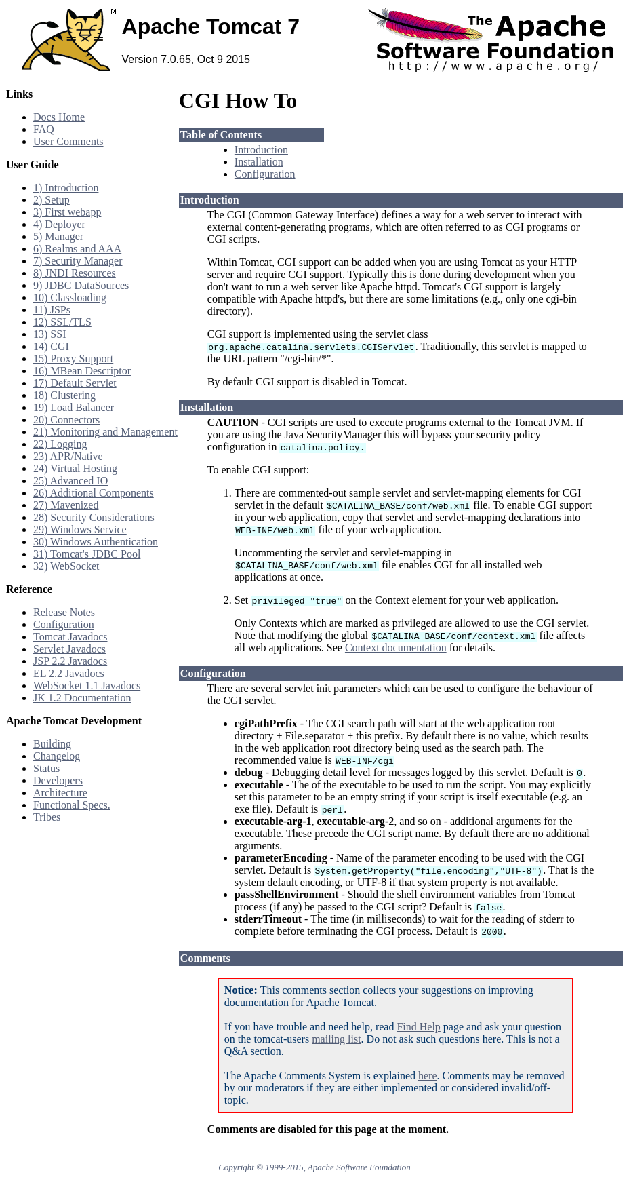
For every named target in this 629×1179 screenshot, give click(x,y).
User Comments (68, 141)
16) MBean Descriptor (82, 370)
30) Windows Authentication (95, 541)
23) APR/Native (68, 456)
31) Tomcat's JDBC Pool (86, 554)
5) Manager (58, 236)
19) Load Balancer (73, 407)
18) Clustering (64, 395)
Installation (259, 162)
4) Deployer (59, 224)
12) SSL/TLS (62, 322)
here (427, 1075)
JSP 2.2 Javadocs (70, 661)
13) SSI (49, 334)
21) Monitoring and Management (105, 432)
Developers (58, 780)
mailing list (336, 1039)
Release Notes (64, 612)
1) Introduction (65, 187)
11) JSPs (51, 309)
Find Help (418, 1026)
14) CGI (51, 346)
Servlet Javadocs (69, 649)
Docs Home (59, 117)
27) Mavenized (65, 505)
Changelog (56, 756)
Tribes (46, 817)
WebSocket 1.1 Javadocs (86, 685)
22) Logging (60, 444)
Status (46, 768)
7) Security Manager (78, 261)
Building (52, 744)
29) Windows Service (80, 529)
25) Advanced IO (70, 480)
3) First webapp (67, 212)
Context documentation (396, 647)
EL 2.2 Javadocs (68, 673)
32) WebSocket (66, 566)
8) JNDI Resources (74, 273)
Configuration (63, 624)
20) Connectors (66, 419)
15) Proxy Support (73, 358)
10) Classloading (69, 297)
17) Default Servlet (75, 383)
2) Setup (51, 200)
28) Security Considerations (94, 517)
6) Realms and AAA (77, 248)
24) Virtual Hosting (75, 468)
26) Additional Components (93, 493)
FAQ (43, 129)
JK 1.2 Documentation (82, 697)
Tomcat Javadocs (70, 636)
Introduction (261, 149)
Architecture (60, 792)
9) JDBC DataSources (81, 285)
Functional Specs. (71, 805)
